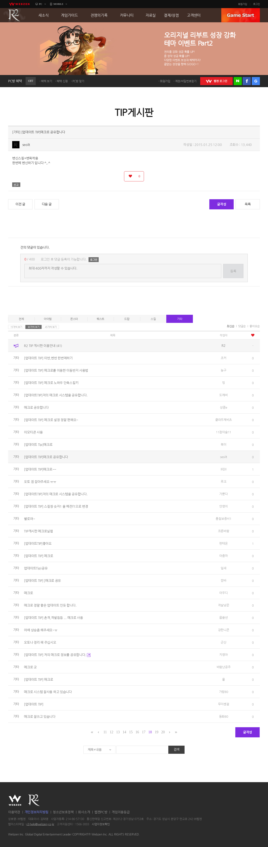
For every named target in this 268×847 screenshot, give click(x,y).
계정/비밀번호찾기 (186, 81)
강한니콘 (223, 630)
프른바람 (223, 531)
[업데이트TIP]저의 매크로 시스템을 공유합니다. (56, 395)
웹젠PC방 (100, 812)
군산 (223, 642)
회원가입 (242, 4)
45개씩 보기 (51, 327)
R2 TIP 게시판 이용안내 (43, 346)
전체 (21, 318)
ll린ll (224, 469)
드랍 (126, 318)
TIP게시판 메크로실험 (38, 531)
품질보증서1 (223, 518)
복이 (223, 444)
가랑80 (223, 691)
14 (124, 732)
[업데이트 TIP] (33, 704)
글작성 (221, 204)
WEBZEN (15, 800)
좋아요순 (255, 326)
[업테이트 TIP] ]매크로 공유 (42, 581)
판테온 (223, 543)
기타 (179, 318)
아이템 (48, 318)
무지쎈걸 (223, 704)
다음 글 (47, 204)
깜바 (223, 580)
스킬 (153, 318)
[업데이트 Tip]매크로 (38, 445)
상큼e (223, 407)
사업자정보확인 (101, 824)
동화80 (223, 716)
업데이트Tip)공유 (36, 568)
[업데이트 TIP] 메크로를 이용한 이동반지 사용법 (56, 370)
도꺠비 (223, 395)
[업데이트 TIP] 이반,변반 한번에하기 (48, 358)
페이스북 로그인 (247, 81)
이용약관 (14, 812)
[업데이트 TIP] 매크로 (38, 679)
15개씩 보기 (16, 327)
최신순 (230, 326)
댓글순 (242, 326)
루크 (223, 481)
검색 (176, 749)
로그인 (256, 4)
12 (111, 732)
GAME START (240, 15)
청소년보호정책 (63, 812)
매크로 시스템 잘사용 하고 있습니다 (48, 692)
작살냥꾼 (223, 605)
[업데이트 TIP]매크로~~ (40, 469)
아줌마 (223, 555)
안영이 (223, 506)
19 (156, 732)
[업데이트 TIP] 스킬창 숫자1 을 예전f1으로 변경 (56, 506)
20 (163, 732)
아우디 (223, 592)
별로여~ (29, 519)
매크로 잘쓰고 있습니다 (39, 717)
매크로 (28, 593)
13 (118, 732)
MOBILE (58, 4)
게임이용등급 (121, 812)
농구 (223, 370)
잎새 (223, 568)
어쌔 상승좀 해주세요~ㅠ (40, 630)
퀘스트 (100, 318)
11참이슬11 (223, 432)
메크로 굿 (30, 667)
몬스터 (74, 318)
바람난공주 (224, 667)
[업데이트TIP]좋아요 (37, 543)
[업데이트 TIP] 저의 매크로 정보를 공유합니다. (57, 655)
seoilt (26, 145)
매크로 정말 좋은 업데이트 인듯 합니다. (50, 605)
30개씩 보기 (34, 327)
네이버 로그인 (238, 81)
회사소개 (84, 812)
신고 (16, 184)
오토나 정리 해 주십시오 (40, 642)
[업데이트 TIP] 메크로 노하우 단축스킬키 (51, 383)
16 (137, 732)
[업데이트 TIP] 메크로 (38, 556)
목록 (248, 204)
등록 (233, 271)
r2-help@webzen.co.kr (40, 824)
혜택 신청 (62, 81)
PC (40, 4)
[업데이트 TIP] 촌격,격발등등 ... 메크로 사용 (53, 618)
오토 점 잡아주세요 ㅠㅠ (40, 482)
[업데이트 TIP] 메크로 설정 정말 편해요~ (51, 420)
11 (105, 732)
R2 (14, 15)
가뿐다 (223, 494)
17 (143, 732)
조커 (223, 358)
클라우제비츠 (223, 419)
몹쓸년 (223, 617)
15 (130, 732)
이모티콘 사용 (33, 432)
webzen (19, 4)
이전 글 (20, 204)
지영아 (223, 654)
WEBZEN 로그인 (216, 81)
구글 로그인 (256, 81)
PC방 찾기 (78, 81)
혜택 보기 (46, 81)
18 (150, 732)
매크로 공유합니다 (36, 407)
